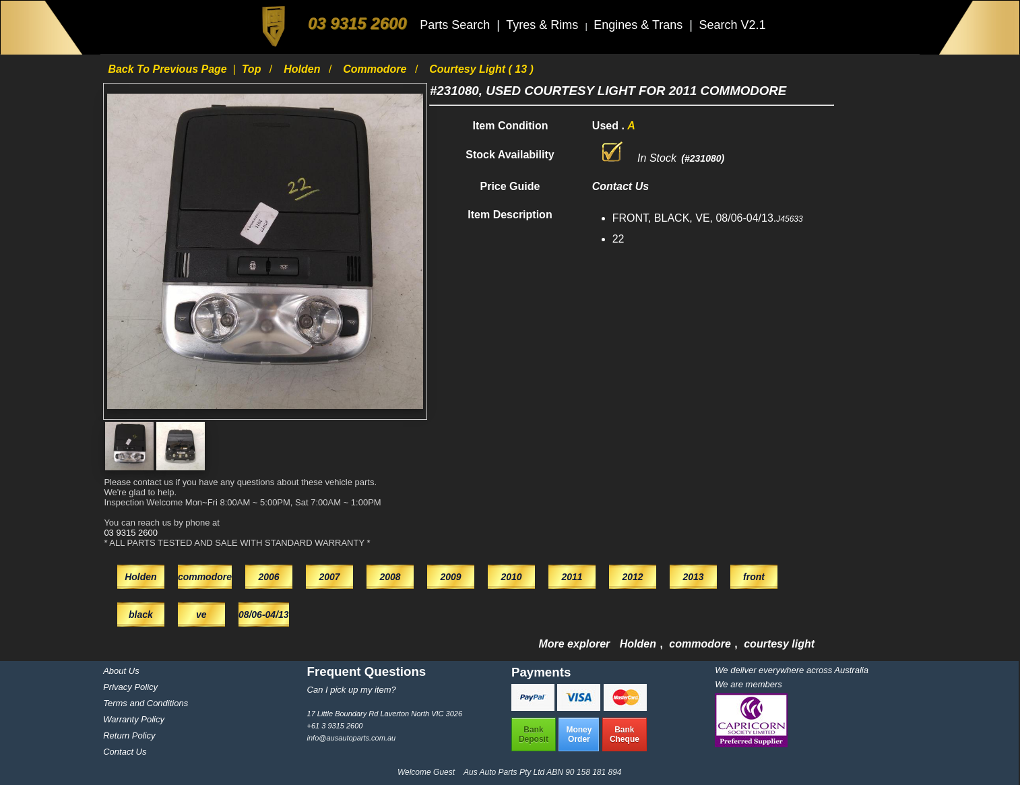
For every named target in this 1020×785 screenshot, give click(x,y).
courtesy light (779, 644)
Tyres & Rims (543, 25)
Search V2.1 (732, 25)
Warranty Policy (133, 719)
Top (253, 69)
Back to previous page (169, 69)
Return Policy (129, 735)
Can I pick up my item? (351, 690)
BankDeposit (533, 734)
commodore (376, 69)
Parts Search (456, 25)
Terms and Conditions (145, 703)
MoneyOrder (579, 734)
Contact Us (124, 752)
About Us (121, 671)
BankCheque (624, 734)
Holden (303, 69)
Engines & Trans (640, 25)
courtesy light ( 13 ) (481, 69)
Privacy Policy (130, 687)
